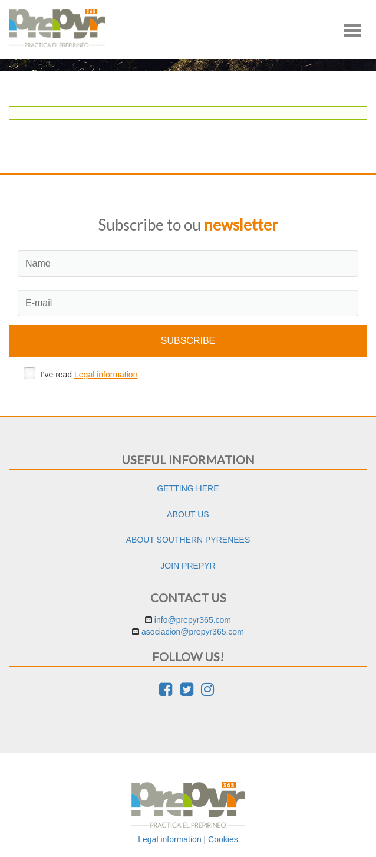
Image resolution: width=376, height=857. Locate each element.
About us (188, 514)
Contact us (188, 597)
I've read (80, 373)
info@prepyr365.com (192, 620)
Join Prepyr (187, 565)
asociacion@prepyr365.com (192, 631)
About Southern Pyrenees (188, 539)
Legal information (105, 374)
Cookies (223, 839)
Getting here (188, 488)
